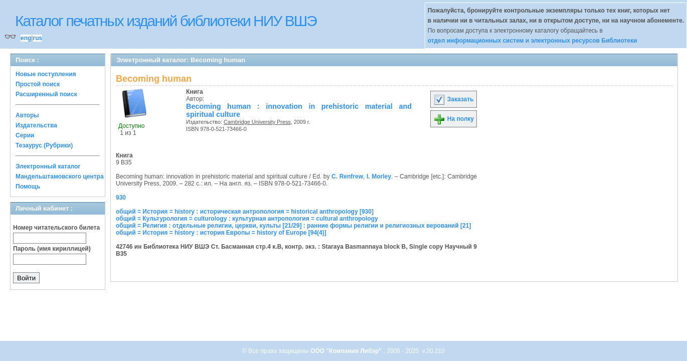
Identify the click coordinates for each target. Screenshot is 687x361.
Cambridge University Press (257, 122)
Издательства (36, 125)
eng (26, 38)
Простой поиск (38, 84)
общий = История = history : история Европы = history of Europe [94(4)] (221, 232)
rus (37, 38)
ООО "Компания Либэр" (346, 350)
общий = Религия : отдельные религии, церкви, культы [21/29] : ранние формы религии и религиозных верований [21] (293, 225)
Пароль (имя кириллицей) (52, 248)
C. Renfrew (347, 176)
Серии (25, 135)
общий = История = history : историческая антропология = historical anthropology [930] (245, 211)
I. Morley (379, 176)
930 (121, 197)
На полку (453, 118)
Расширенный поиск (46, 94)
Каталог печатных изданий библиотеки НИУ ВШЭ (165, 21)
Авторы (27, 115)
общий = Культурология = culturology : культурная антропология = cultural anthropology (247, 218)
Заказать (453, 99)
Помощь (28, 186)
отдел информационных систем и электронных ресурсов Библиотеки (532, 40)
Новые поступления (46, 74)
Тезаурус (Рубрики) (44, 145)
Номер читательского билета (56, 227)
